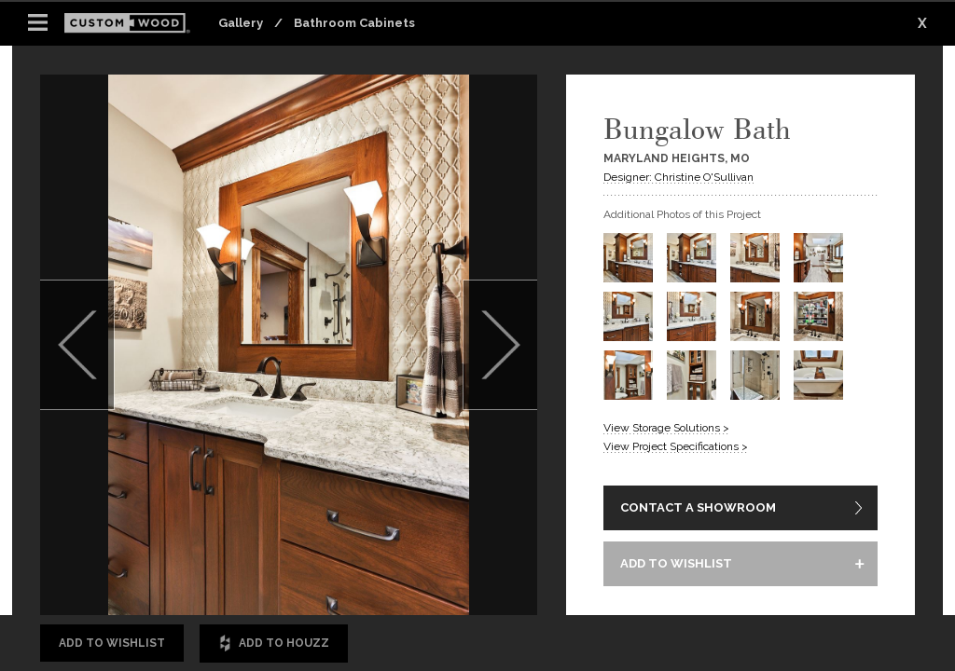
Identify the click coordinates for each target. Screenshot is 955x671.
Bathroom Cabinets (354, 23)
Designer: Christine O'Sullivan (678, 177)
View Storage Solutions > (666, 427)
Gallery (240, 23)
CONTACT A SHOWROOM (698, 507)
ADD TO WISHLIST (676, 563)
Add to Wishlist (112, 643)
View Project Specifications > (675, 446)
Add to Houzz (273, 643)
